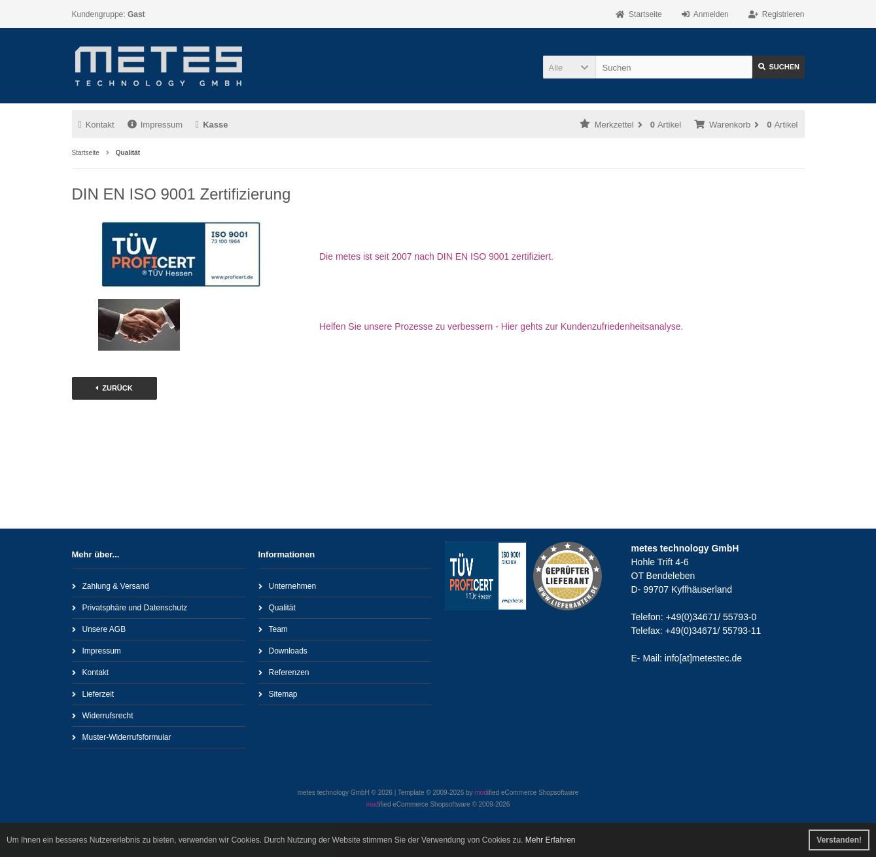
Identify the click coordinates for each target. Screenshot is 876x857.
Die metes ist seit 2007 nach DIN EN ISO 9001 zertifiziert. (436, 256)
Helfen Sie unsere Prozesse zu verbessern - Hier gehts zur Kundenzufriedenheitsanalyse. (501, 326)
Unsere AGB (99, 629)
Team (273, 629)
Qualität (277, 607)
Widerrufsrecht (102, 715)
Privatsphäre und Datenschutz (130, 607)
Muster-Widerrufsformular (121, 737)
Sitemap (278, 694)
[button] (569, 67)
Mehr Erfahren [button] (550, 840)
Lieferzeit (93, 694)
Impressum (155, 125)
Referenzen (283, 672)
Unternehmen (287, 586)
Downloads (282, 651)
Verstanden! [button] (839, 840)
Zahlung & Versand (110, 586)
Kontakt (96, 125)
